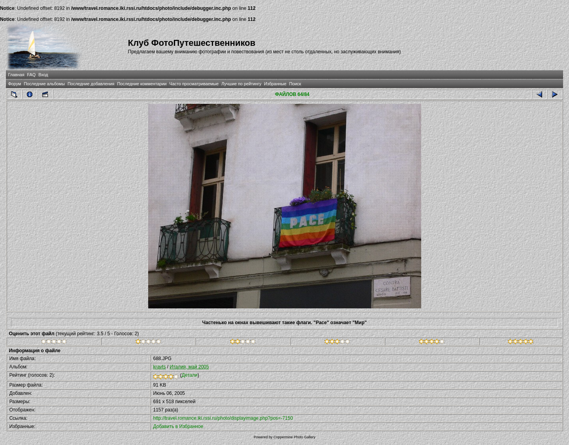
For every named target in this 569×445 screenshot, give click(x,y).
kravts (159, 367)
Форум (14, 83)
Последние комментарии (141, 83)
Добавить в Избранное (178, 426)
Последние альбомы (44, 83)
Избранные (275, 83)
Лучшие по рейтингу (241, 83)
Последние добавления (91, 83)
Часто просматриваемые (194, 83)
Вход (43, 74)
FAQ (31, 74)
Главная (16, 74)
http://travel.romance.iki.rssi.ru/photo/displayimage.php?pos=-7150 (223, 418)
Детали (190, 375)
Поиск (295, 83)
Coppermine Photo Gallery (294, 437)
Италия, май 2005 (189, 367)
